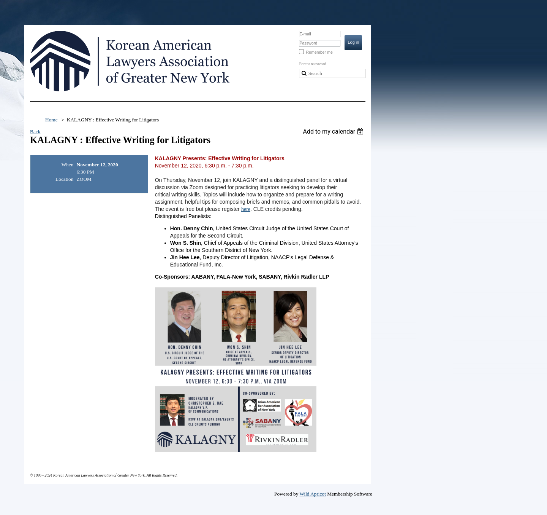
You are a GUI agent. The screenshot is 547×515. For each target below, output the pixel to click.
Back (35, 131)
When (68, 164)
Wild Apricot (312, 494)
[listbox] (334, 131)
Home (51, 120)
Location (64, 179)
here (245, 209)
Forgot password (312, 64)
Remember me (319, 52)
